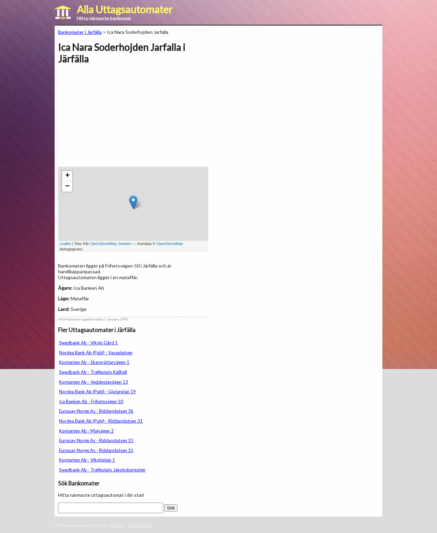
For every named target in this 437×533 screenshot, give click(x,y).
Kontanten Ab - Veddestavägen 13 (93, 382)
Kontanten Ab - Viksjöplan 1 (87, 460)
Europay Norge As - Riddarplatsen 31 (96, 440)
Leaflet (65, 244)
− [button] (67, 186)
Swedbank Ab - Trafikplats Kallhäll (93, 372)
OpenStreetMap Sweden (110, 244)
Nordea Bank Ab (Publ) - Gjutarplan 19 (97, 391)
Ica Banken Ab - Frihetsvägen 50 (91, 401)
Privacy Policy (140, 525)
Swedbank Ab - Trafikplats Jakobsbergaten (102, 470)
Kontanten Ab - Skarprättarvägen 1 (94, 362)
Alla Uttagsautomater (125, 9)
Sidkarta (117, 525)
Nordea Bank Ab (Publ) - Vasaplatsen (95, 352)
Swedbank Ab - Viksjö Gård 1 (88, 342)
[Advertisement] (115, 119)
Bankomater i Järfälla (80, 32)
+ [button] (67, 176)
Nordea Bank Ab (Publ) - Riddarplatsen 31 (101, 421)
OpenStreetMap (169, 244)
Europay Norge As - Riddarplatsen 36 (96, 411)
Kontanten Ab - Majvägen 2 (86, 431)
